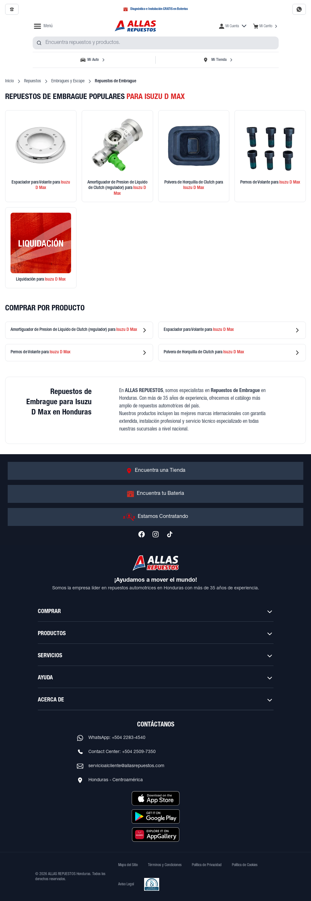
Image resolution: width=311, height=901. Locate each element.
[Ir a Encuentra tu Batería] (155, 494)
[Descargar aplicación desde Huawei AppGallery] (156, 834)
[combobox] (156, 43)
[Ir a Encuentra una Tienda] (155, 471)
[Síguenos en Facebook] (141, 534)
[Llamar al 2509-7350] (12, 9)
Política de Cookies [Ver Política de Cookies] (245, 865)
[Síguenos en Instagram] (155, 534)
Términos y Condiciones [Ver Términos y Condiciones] (165, 865)
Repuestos (32, 81)
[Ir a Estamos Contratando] (155, 517)
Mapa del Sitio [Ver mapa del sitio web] (128, 865)
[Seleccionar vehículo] (93, 60)
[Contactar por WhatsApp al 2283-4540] (299, 9)
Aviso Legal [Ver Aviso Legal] (126, 884)
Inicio (9, 81)
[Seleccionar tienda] (218, 60)
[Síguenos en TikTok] (170, 534)
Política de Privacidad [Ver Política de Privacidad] (207, 865)
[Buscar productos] (39, 42)
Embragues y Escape (68, 81)
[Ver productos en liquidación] (41, 247)
